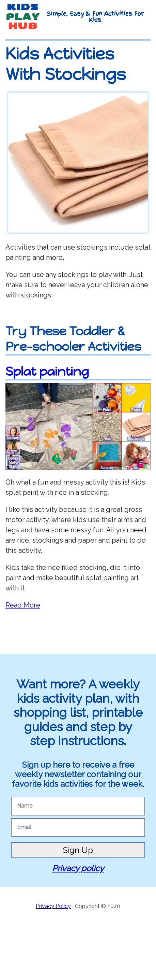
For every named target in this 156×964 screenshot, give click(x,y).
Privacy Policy (53, 906)
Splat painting (47, 371)
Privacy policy (78, 868)
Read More (22, 605)
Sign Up (78, 850)
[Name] (78, 806)
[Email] (78, 827)
